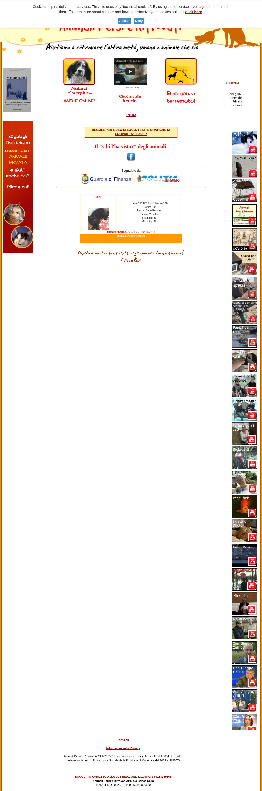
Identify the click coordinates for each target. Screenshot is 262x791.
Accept (124, 21)
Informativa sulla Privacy (123, 748)
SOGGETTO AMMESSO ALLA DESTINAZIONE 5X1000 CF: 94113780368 (123, 776)
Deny (139, 21)
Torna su (123, 739)
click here (193, 12)
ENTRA (131, 115)
